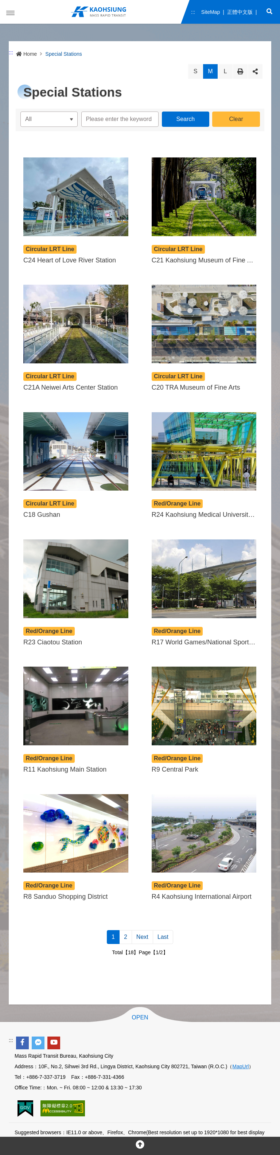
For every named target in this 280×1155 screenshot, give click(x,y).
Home (26, 54)
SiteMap (210, 12)
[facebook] (22, 1043)
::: (193, 12)
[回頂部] (140, 1146)
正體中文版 (239, 12)
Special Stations (63, 54)
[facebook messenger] (38, 1043)
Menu (10, 13)
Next (142, 937)
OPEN (140, 1018)
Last (163, 937)
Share (255, 71)
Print (240, 71)
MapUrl (240, 1066)
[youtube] (53, 1043)
